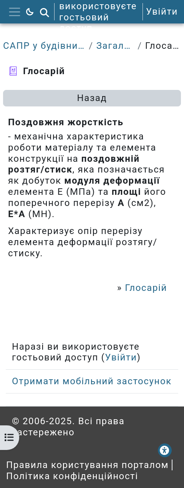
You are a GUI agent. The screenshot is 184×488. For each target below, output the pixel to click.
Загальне (115, 45)
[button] (44, 11)
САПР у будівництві (44, 45)
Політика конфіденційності (72, 476)
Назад (92, 98)
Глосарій (146, 287)
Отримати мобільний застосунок (92, 381)
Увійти (162, 11)
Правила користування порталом (87, 465)
